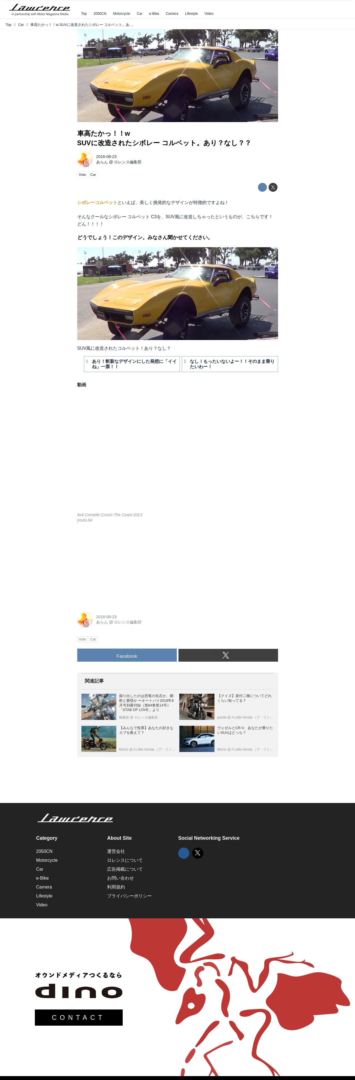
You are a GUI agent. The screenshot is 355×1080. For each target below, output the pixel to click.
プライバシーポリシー (129, 896)
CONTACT (78, 1017)
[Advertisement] (119, 566)
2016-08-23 (106, 156)
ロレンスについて (125, 860)
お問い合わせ (120, 878)
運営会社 (116, 851)
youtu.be (269, 120)
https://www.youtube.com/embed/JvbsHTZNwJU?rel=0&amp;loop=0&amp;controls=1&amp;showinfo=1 (177, 453)
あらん (102, 162)
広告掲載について (125, 869)
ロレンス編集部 (127, 162)
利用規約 (116, 887)
